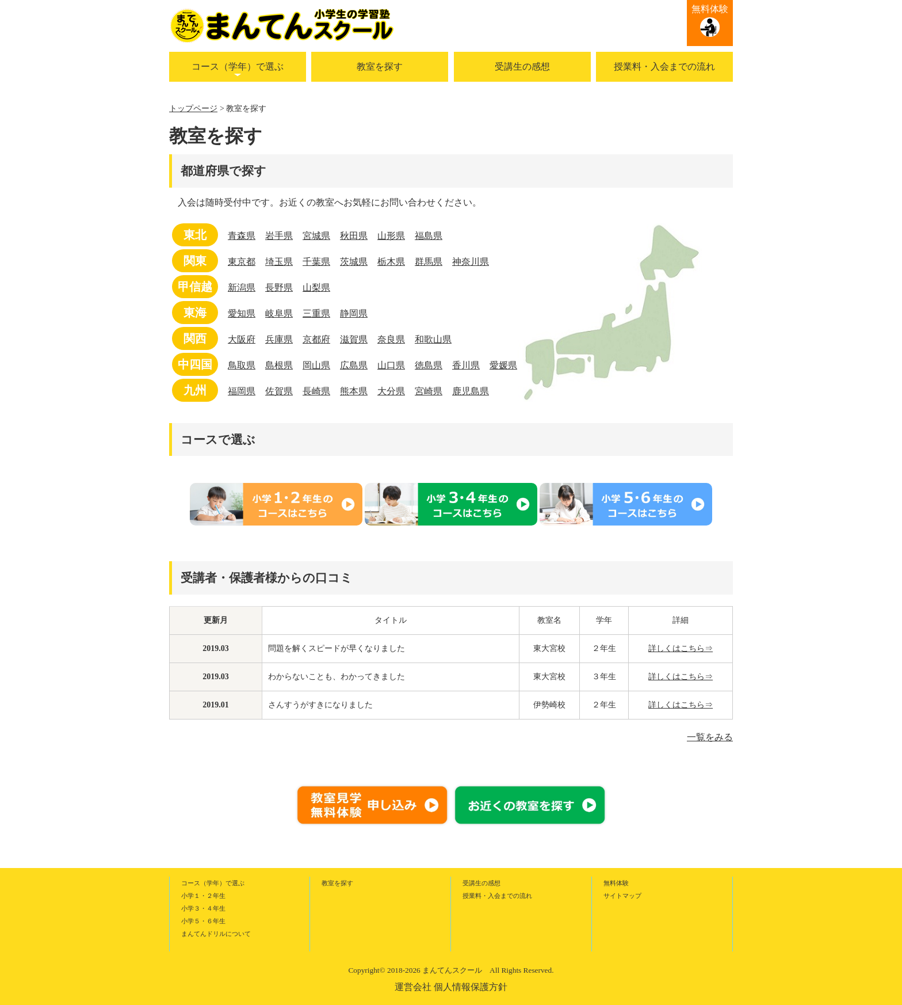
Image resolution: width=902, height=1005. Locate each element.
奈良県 (391, 339)
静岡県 (354, 313)
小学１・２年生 (203, 895)
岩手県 (279, 236)
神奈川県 (470, 262)
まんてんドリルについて (216, 933)
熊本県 (354, 391)
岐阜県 (279, 313)
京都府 (316, 339)
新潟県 (241, 287)
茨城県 (354, 262)
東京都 (241, 262)
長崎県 (316, 391)
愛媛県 (503, 365)
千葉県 (316, 262)
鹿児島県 (470, 391)
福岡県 (241, 391)
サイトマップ (622, 895)
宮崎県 (428, 391)
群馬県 (428, 262)
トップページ (193, 108)
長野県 (279, 287)
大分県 (391, 391)
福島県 (428, 236)
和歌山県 (433, 339)
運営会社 (413, 987)
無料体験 (709, 9)
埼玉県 (279, 262)
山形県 (391, 236)
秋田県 (354, 236)
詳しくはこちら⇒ (680, 648)
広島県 (354, 365)
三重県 (316, 313)
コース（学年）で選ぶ (238, 66)
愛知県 (241, 313)
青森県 (241, 236)
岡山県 (316, 365)
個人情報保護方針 (470, 987)
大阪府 (241, 339)
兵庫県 (279, 339)
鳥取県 (241, 365)
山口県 (391, 365)
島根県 (279, 365)
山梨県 (316, 287)
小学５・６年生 (203, 921)
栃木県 (391, 262)
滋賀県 (354, 339)
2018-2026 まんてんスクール (434, 970)
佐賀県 (279, 391)
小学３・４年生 (203, 908)
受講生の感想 (522, 66)
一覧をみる (710, 737)
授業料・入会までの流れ (664, 66)
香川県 (466, 365)
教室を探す (380, 66)
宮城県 (316, 236)
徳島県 (428, 365)
